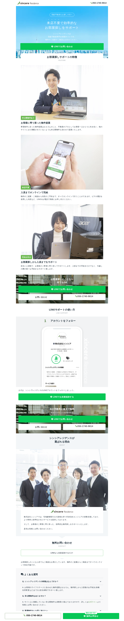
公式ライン (92, 602)
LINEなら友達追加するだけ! (62, 553)
